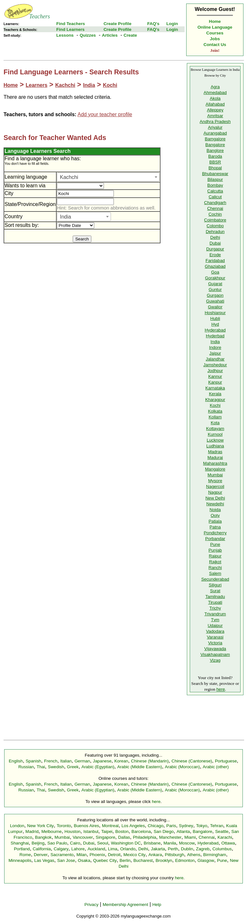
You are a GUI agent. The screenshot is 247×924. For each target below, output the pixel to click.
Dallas (124, 837)
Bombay (215, 185)
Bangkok (43, 837)
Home (215, 21)
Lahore (78, 848)
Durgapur (215, 249)
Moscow (187, 843)
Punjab (215, 550)
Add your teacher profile (105, 114)
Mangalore (215, 469)
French (50, 761)
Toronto (64, 825)
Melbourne (51, 831)
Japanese (102, 761)
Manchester (170, 837)
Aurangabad (215, 133)
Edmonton (185, 860)
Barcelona (141, 831)
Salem (215, 573)
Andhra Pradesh (215, 121)
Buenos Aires (86, 825)
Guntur (215, 289)
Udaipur (215, 625)
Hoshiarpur (215, 312)
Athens (193, 854)
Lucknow (215, 440)
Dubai (215, 243)
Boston (122, 831)
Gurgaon (215, 295)
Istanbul (90, 831)
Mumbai (215, 474)
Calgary (61, 848)
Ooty (215, 515)
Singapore (105, 837)
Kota (215, 422)
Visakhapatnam (215, 654)
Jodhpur (215, 370)
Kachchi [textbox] (69, 177)
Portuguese (226, 761)
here (220, 689)
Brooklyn (164, 860)
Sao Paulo (57, 843)
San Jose (66, 860)
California (42, 848)
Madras (215, 451)
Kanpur (215, 382)
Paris (171, 825)
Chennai (215, 208)
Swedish (56, 766)
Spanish (33, 761)
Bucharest (143, 860)
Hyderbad (215, 335)
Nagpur (215, 492)
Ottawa (228, 843)
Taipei (107, 831)
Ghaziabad (215, 266)
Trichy (215, 608)
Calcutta (215, 191)
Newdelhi (215, 503)
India (89, 85)
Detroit (114, 854)
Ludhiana (215, 445)
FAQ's (153, 23)
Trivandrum (215, 613)
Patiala (215, 521)
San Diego (164, 831)
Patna (215, 527)
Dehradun (215, 231)
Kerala (215, 393)
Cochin (215, 214)
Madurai (215, 457)
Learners (37, 85)
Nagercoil (215, 486)
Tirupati (215, 602)
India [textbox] (65, 216)
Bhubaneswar (215, 173)
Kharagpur (215, 399)
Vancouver (83, 837)
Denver (41, 854)
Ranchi (215, 567)
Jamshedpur (215, 364)
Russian (26, 766)
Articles (110, 35)
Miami (190, 837)
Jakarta (158, 848)
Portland (22, 848)
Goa (215, 272)
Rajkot (215, 561)
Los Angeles (133, 825)
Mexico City (135, 854)
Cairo (75, 843)
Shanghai (20, 843)
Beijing (38, 843)
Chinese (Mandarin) (150, 761)
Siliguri (215, 585)
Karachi (224, 837)
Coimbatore (215, 220)
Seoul (102, 843)
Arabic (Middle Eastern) (139, 766)
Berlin (125, 860)
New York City (40, 825)
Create (130, 35)
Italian (66, 761)
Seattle (222, 831)
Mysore (215, 480)
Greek (72, 766)
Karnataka (215, 388)
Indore (215, 347)
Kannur (215, 376)
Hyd (215, 324)
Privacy (91, 904)
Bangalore (215, 144)
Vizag (215, 660)
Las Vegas (44, 860)
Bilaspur (215, 179)
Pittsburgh (174, 854)
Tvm (215, 619)
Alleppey (215, 109)
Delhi (215, 237)
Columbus (222, 848)
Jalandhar (215, 359)
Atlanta (183, 831)
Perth (173, 848)
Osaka (84, 860)
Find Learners (70, 29)
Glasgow (205, 860)
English (16, 761)
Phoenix (97, 854)
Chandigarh (215, 202)
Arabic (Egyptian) (97, 766)
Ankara (155, 854)
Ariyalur (215, 127)
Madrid (32, 831)
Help (156, 904)
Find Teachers (70, 23)
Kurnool (215, 434)
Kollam (215, 417)
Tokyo (201, 825)
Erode (215, 254)
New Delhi (215, 498)
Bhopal (215, 167)
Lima (112, 848)
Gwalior (215, 306)
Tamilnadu (215, 596)
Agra (215, 86)
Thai (41, 766)
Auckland (96, 848)
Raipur (215, 556)
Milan (82, 854)
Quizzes (88, 35)
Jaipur (215, 353)
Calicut (215, 196)
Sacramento (62, 854)
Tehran (216, 825)
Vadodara (215, 631)
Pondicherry (215, 532)
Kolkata (215, 411)
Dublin (187, 848)
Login (172, 23)
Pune (215, 544)
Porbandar (215, 538)
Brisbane (152, 843)
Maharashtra (215, 463)
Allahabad (215, 104)
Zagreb (202, 848)
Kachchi (65, 85)
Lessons (65, 35)
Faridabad (215, 260)
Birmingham (214, 854)
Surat (215, 590)
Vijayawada (215, 648)
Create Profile (118, 23)
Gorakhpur (215, 277)
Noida (215, 509)
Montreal (110, 825)
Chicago (155, 825)
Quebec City (105, 860)
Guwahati (215, 301)
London (17, 825)
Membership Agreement (125, 904)
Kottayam (215, 428)
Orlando (127, 848)
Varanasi (215, 637)
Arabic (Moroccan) (182, 766)
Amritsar (215, 115)
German (82, 761)
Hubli (215, 318)
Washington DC (126, 843)
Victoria (215, 642)
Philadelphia (144, 837)
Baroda (215, 156)
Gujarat (215, 283)
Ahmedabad (215, 92)
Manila (169, 843)
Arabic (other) (216, 766)
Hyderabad (215, 330)
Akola (215, 98)
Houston (73, 831)
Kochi (110, 85)
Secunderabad (215, 579)
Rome (25, 854)
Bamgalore (215, 138)
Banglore (215, 150)
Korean (121, 761)
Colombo (215, 225)
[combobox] (108, 177)
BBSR (215, 162)
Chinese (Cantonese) (191, 761)
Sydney (186, 825)
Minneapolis (19, 860)
